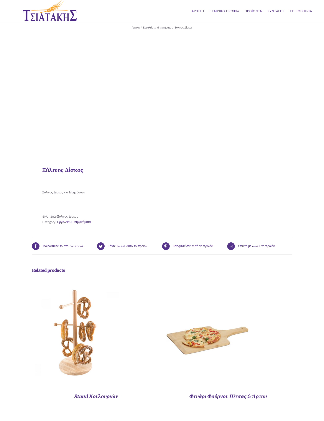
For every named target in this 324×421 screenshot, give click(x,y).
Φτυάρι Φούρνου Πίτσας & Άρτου (228, 396)
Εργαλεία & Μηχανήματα (74, 222)
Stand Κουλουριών (96, 396)
